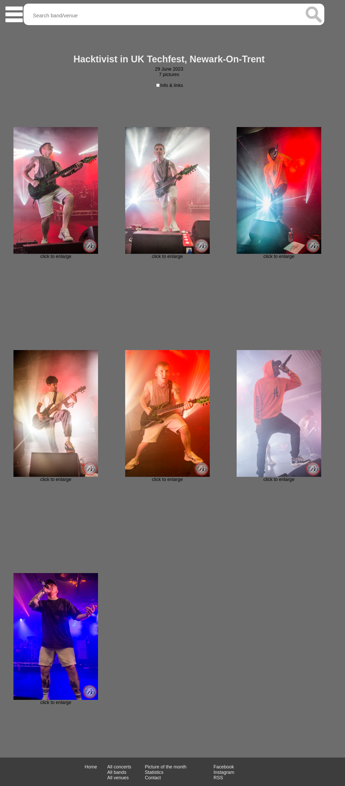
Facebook (224, 766)
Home (91, 766)
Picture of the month (165, 766)
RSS (218, 777)
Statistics (154, 772)
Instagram (224, 772)
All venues (118, 777)
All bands (116, 772)
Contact (153, 777)
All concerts (119, 766)
